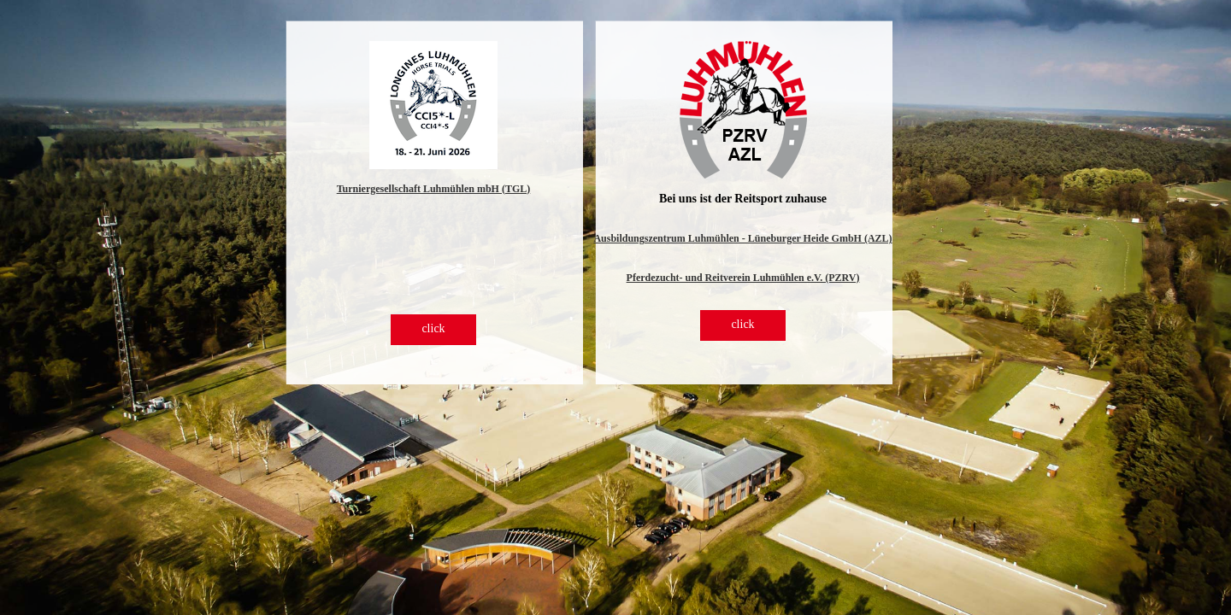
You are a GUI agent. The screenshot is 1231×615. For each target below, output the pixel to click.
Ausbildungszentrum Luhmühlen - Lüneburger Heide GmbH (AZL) (742, 238)
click (433, 328)
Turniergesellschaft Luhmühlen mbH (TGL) (434, 189)
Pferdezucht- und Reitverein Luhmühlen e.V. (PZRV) (743, 278)
